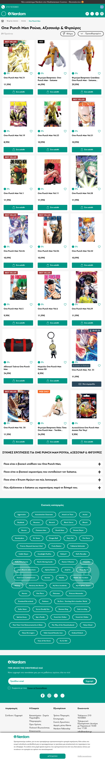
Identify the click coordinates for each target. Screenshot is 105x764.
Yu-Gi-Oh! (74, 641)
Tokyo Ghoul (27, 633)
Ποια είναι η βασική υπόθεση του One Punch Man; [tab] (32, 464)
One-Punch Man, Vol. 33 (83, 370)
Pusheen (45, 602)
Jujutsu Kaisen (50, 570)
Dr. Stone (36, 539)
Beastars (36, 523)
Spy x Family (40, 617)
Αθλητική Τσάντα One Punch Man (17, 368)
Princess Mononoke (77, 594)
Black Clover (69, 523)
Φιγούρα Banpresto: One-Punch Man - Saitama (50, 79)
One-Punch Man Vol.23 (48, 136)
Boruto (23, 531)
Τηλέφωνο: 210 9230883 (84, 717)
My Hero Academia (60, 586)
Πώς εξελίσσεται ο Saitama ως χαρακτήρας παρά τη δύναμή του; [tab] (41, 488)
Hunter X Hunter (68, 562)
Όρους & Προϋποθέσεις (37, 688)
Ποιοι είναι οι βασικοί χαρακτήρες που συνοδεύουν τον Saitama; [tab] (40, 472)
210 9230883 (12, 7)
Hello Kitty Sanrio (20, 562)
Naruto (23, 594)
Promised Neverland (25, 602)
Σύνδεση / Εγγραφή (14, 716)
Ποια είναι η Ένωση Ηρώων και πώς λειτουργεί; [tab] (30, 480)
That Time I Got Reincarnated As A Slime (36, 625)
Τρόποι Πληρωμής (61, 716)
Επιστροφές (58, 719)
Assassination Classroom (43, 515)
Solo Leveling (83, 610)
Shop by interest (12, 21)
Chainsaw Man (40, 531)
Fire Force (87, 539)
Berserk (52, 523)
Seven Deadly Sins (42, 610)
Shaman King (63, 610)
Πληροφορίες (35, 721)
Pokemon (56, 594)
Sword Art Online (60, 617)
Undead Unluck (32, 641)
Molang (16, 586)
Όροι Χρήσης (35, 725)
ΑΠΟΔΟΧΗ (52, 756)
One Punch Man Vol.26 (14, 251)
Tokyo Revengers (47, 633)
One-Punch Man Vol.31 (14, 78)
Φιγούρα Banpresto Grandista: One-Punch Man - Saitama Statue (86, 79)
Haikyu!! (64, 554)
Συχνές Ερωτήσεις (61, 722)
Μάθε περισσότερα (84, 756)
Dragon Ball (53, 539)
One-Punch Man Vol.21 (82, 136)
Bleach (86, 523)
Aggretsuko (21, 515)
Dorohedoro (18, 539)
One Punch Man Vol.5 (14, 309)
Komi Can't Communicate (25, 578)
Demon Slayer (79, 531)
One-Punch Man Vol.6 (48, 309)
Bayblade (19, 523)
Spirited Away (21, 617)
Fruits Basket (56, 546)
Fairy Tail (71, 539)
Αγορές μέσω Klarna (62, 726)
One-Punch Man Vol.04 (48, 251)
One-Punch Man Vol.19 (14, 136)
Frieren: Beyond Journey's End (31, 546)
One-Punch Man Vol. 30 (14, 428)
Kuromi (47, 578)
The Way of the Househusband (72, 625)
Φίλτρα (67, 34)
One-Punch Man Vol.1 (14, 193)
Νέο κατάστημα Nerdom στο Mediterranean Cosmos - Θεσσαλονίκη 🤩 (52, 2)
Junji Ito (68, 570)
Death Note (60, 531)
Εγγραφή (89, 681)
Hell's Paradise (82, 554)
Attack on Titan (68, 515)
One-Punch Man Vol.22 (82, 251)
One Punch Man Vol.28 (82, 193)
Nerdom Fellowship (61, 729)
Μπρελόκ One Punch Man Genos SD (49, 368)
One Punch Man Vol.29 (82, 309)
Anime (23, 21)
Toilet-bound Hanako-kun (73, 633)
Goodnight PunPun (44, 554)
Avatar (85, 515)
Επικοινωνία (34, 731)
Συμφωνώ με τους (29, 688)
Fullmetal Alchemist (78, 546)
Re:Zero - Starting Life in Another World (73, 602)
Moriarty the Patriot (36, 586)
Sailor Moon (21, 610)
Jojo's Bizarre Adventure (26, 570)
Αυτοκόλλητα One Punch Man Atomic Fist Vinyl (85, 429)
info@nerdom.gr (85, 732)
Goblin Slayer (23, 554)
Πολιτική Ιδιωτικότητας (39, 728)
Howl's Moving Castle (44, 562)
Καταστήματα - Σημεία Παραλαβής (39, 717)
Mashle (62, 578)
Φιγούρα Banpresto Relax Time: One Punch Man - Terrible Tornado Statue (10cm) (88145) (52, 429)
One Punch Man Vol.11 (48, 193)
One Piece (40, 594)
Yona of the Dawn (54, 641)
